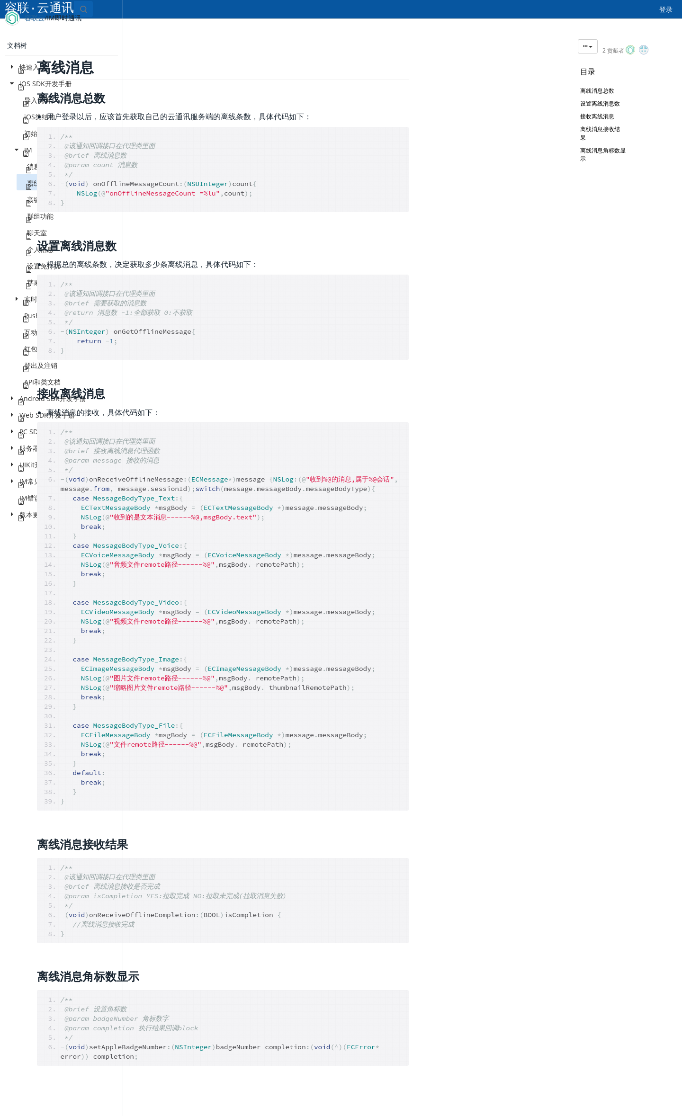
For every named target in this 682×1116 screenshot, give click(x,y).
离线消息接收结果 (611, 138)
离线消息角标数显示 (608, 159)
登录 (666, 9)
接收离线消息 (597, 121)
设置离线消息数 (605, 108)
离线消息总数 (597, 95)
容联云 (35, 17)
